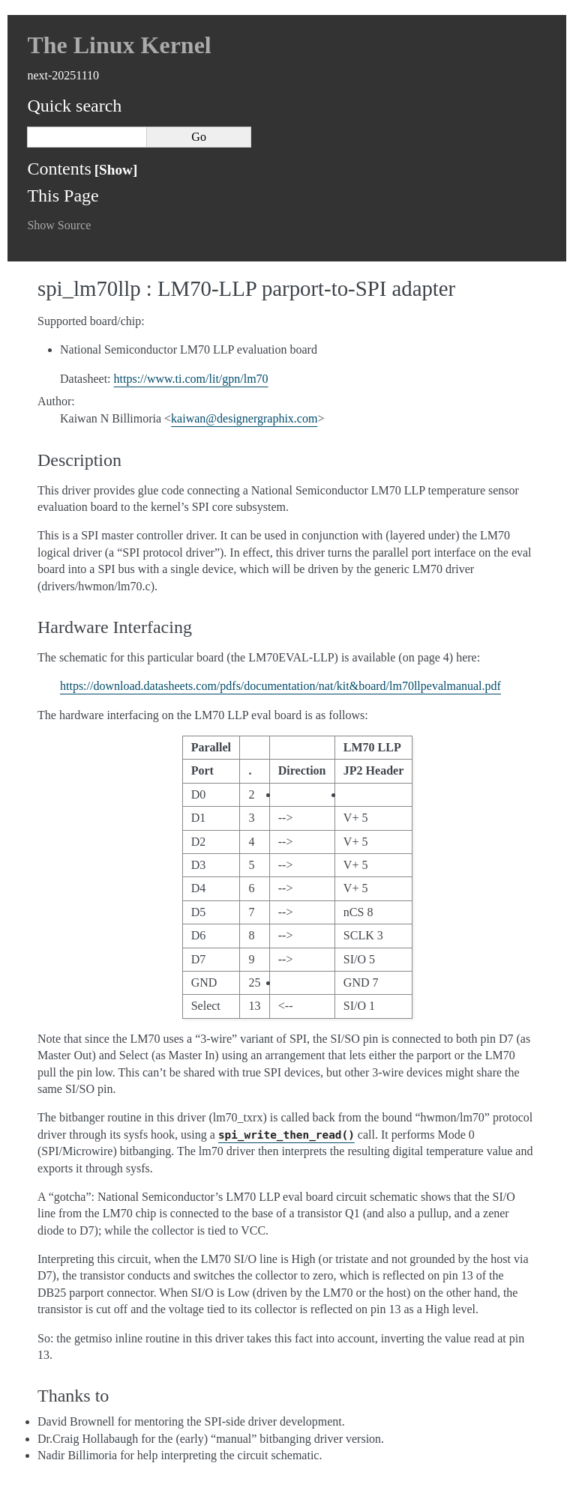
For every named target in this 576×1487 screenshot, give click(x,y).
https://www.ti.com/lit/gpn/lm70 (191, 378)
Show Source (59, 225)
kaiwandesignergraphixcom (244, 418)
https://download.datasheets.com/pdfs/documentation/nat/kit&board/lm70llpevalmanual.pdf (280, 685)
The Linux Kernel (119, 44)
